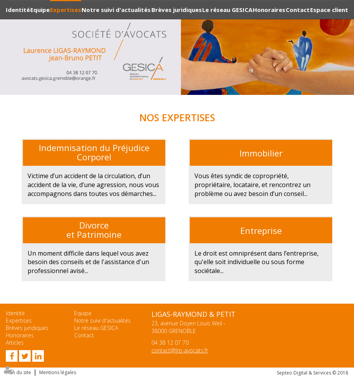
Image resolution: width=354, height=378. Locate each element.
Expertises (65, 10)
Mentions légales (57, 372)
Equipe (40, 10)
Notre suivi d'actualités (116, 10)
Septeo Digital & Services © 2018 (312, 372)
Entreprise (261, 230)
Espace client (329, 10)
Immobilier (261, 153)
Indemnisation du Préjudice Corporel (94, 152)
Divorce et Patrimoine (93, 229)
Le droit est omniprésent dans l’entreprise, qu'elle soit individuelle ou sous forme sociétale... (256, 262)
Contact (298, 10)
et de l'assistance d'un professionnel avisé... (88, 262)
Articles (15, 342)
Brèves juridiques (176, 10)
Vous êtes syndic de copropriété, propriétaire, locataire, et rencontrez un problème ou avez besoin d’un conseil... (252, 185)
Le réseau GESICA (227, 10)
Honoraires (269, 10)
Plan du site (18, 372)
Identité (18, 10)
